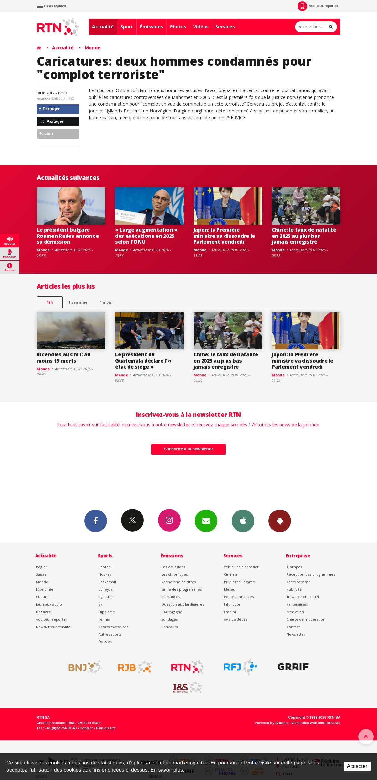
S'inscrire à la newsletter (188, 449)
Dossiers (43, 612)
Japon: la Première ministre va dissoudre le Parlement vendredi (224, 236)
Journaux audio (49, 604)
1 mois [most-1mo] (106, 302)
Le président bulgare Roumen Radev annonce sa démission (68, 236)
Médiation (295, 612)
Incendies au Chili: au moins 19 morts (63, 357)
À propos (294, 567)
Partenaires (297, 604)
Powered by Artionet (271, 723)
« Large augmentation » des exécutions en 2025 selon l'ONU (146, 236)
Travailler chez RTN (303, 597)
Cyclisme (106, 597)
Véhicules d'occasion (241, 567)
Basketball (107, 582)
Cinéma (230, 574)
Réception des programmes (311, 574)
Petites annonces (239, 597)
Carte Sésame (298, 582)
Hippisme (107, 612)
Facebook (95, 521)
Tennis (104, 619)
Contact (293, 627)
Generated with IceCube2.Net (316, 723)
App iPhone (243, 521)
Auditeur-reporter (318, 6)
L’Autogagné (171, 612)
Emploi (230, 612)
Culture (42, 597)
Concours (169, 627)
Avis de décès (235, 619)
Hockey (105, 574)
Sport (126, 27)
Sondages (169, 619)
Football (105, 567)
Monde (92, 48)
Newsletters (206, 521)
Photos (178, 27)
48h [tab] (50, 302)
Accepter (357, 766)
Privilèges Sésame (239, 582)
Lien (46, 133)
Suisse (41, 574)
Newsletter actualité (53, 627)
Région (42, 567)
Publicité (294, 589)
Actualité (103, 27)
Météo (229, 589)
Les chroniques (174, 574)
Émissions (151, 27)
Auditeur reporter (51, 619)
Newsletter (296, 634)
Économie (44, 589)
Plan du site (106, 728)
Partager (49, 108)
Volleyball (107, 589)
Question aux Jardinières (182, 604)
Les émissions (173, 567)
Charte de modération (306, 619)
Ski (101, 604)
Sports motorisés (113, 627)
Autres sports (110, 634)
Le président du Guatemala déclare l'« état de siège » (143, 360)
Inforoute (232, 604)
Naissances (170, 597)
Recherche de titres (178, 582)
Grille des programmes (181, 589)
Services (225, 27)
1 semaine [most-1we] (77, 302)
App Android (279, 521)
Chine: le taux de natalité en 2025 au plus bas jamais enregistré (304, 236)
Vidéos (201, 27)
